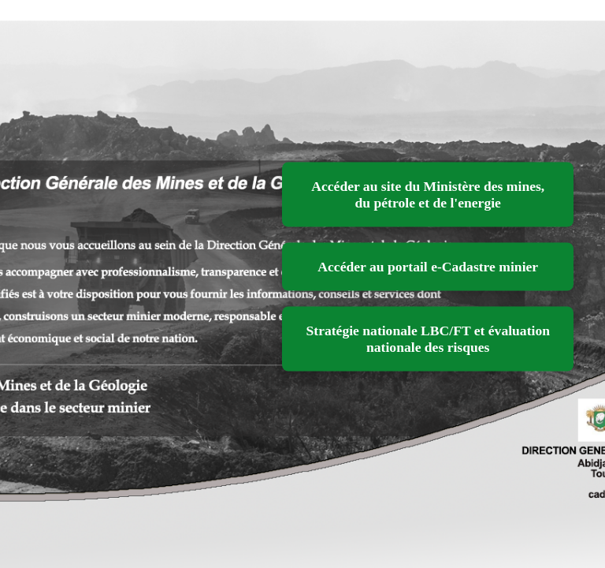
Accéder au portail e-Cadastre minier (427, 267)
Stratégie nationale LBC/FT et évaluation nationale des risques (428, 339)
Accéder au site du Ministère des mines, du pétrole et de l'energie (427, 194)
